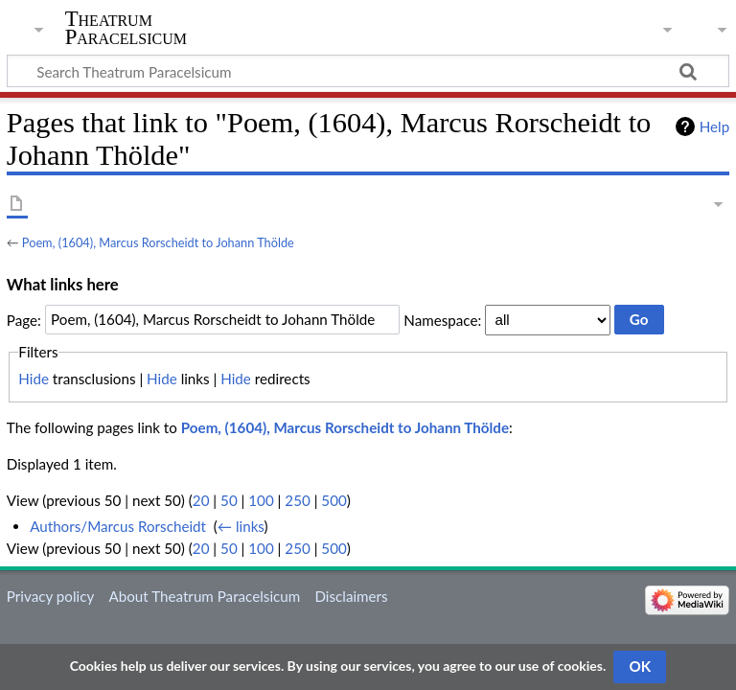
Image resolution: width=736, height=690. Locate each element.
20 (201, 500)
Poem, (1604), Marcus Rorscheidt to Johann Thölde (158, 242)
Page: (24, 319)
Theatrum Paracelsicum (126, 28)
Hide (33, 378)
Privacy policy (50, 596)
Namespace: (442, 319)
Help (714, 126)
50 (229, 500)
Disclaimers (350, 596)
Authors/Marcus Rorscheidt (118, 526)
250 (297, 500)
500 (333, 500)
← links (241, 526)
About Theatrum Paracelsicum (204, 596)
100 (260, 500)
